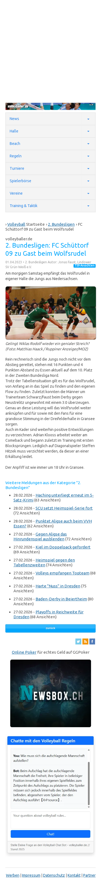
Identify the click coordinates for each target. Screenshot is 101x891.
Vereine (16, 193)
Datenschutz (54, 875)
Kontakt (74, 875)
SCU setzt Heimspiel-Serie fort (64, 508)
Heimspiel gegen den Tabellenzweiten (44, 562)
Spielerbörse (20, 181)
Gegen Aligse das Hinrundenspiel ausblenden (40, 536)
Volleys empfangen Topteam (62, 573)
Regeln (16, 156)
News (14, 119)
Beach (15, 143)
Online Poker (24, 652)
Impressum (31, 875)
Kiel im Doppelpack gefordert (63, 547)
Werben (12, 875)
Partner (89, 875)
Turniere (17, 168)
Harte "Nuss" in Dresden (58, 586)
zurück (50, 628)
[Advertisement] (50, 51)
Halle (14, 131)
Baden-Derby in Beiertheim (61, 599)
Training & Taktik (23, 206)
